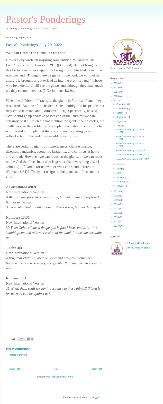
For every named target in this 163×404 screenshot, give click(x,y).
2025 (116, 87)
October (120, 112)
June (119, 164)
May (118, 168)
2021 (116, 191)
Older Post (97, 369)
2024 (116, 92)
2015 (116, 217)
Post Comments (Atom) (61, 376)
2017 (116, 208)
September (122, 117)
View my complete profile (138, 247)
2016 (116, 213)
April (119, 173)
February (121, 181)
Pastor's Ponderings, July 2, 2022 (132, 159)
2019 (116, 200)
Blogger (95, 397)
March (119, 177)
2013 (116, 226)
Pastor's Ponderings (46, 19)
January (120, 186)
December (121, 104)
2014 (116, 221)
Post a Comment (18, 355)
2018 (116, 204)
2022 (116, 100)
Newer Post (14, 369)
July (118, 125)
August (120, 121)
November (121, 108)
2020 (116, 195)
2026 (116, 83)
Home (56, 369)
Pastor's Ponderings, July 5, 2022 (132, 154)
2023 (116, 96)
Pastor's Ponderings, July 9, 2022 (132, 150)
